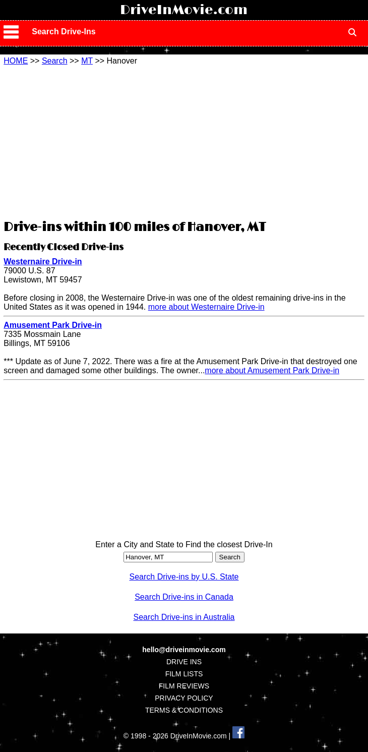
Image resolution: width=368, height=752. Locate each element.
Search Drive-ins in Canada (184, 597)
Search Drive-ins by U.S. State (184, 576)
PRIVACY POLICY (184, 698)
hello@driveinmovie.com (183, 650)
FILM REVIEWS (184, 686)
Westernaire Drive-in (43, 261)
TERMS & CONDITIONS (184, 710)
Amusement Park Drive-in (53, 325)
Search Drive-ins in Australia (184, 617)
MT (87, 60)
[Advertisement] (184, 141)
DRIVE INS (184, 662)
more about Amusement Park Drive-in (272, 370)
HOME (16, 60)
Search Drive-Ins (63, 31)
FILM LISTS (184, 674)
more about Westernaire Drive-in (206, 307)
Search (55, 60)
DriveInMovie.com (184, 10)
